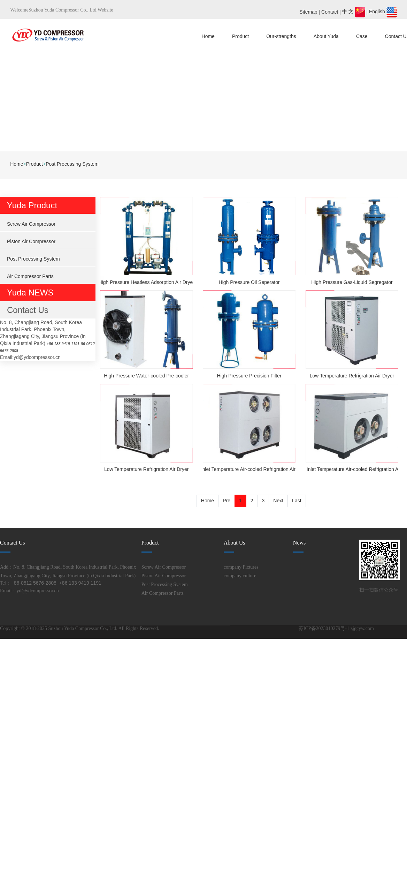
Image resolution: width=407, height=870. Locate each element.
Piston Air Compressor (31, 241)
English (383, 11)
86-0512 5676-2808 (21, 350)
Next (278, 500)
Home (208, 36)
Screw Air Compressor (31, 224)
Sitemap (308, 11)
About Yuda (326, 36)
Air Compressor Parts (30, 276)
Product (240, 36)
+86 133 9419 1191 (68, 343)
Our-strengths (281, 36)
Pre (226, 500)
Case (362, 36)
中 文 (354, 11)
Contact (329, 11)
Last (296, 500)
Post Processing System (72, 164)
